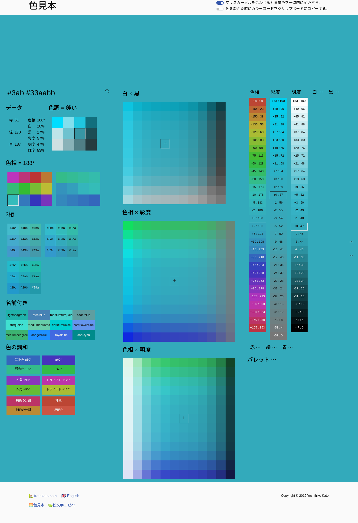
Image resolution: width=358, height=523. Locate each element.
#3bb (61, 228)
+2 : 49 (299, 210)
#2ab (24, 276)
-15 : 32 (299, 265)
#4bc (13, 228)
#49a (35, 250)
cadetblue (83, 315)
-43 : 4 (299, 320)
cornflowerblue (84, 325)
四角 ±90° (23, 380)
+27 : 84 (278, 132)
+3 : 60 (278, 179)
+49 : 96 (299, 109)
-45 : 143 (257, 171)
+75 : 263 (257, 280)
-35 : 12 (299, 304)
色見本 (36, 505)
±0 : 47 (299, 226)
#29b (24, 287)
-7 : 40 (299, 249)
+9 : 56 (299, 187)
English (70, 496)
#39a (72, 250)
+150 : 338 (257, 320)
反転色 (58, 410)
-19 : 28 (299, 273)
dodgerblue (39, 335)
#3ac (50, 239)
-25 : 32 (278, 273)
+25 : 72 (299, 155)
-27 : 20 (299, 288)
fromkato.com (43, 496)
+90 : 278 (257, 288)
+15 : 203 (257, 249)
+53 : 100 (299, 101)
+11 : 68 (278, 163)
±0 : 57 (278, 194)
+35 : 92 (278, 116)
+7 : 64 (278, 171)
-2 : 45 (299, 233)
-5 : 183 (257, 202)
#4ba (35, 228)
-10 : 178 (257, 194)
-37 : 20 (278, 296)
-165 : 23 (257, 109)
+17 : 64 (299, 171)
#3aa (72, 239)
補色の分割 (23, 400)
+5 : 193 (257, 233)
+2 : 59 (278, 187)
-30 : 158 (257, 179)
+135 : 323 (257, 312)
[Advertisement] (179, 49)
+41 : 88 (299, 124)
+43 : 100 (278, 101)
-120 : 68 (257, 132)
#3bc (50, 228)
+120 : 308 (257, 304)
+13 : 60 (299, 179)
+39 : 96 (278, 109)
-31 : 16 (299, 296)
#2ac (13, 276)
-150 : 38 (257, 116)
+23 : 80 (278, 140)
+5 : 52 (299, 194)
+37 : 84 (299, 132)
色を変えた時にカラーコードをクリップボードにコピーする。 (278, 9)
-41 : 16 (278, 304)
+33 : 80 (299, 140)
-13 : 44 (278, 249)
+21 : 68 (299, 163)
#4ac (13, 239)
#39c (50, 250)
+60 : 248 (257, 273)
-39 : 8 (299, 312)
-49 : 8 (278, 320)
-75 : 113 (257, 155)
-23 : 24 (299, 280)
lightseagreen (16, 315)
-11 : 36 (299, 257)
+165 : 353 (257, 327)
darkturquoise (61, 325)
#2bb (24, 265)
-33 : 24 (278, 288)
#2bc (13, 265)
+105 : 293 (257, 296)
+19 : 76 (278, 148)
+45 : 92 (299, 116)
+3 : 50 (299, 202)
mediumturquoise (61, 315)
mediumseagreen (17, 335)
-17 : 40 (278, 257)
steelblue (39, 315)
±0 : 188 (257, 218)
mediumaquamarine (39, 325)
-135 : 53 (257, 124)
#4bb (24, 228)
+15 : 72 (278, 155)
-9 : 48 (278, 241)
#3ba (72, 228)
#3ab (61, 239)
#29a (35, 287)
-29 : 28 (278, 280)
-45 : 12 (278, 312)
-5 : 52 (278, 226)
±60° (58, 359)
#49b (24, 250)
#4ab (24, 239)
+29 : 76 (299, 148)
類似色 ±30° (23, 359)
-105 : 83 (257, 140)
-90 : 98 (257, 148)
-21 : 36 (278, 265)
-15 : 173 (257, 187)
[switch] (220, 3)
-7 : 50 (278, 233)
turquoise (16, 325)
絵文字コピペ (61, 505)
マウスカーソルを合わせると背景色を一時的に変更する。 (274, 3)
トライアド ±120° (58, 380)
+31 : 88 (278, 124)
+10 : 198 (257, 241)
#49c (13, 250)
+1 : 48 (299, 218)
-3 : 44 (299, 241)
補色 (59, 400)
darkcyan (83, 335)
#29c (13, 287)
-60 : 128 (257, 163)
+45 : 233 (257, 265)
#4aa (35, 239)
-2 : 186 (257, 210)
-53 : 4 (278, 327)
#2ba (35, 265)
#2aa (35, 276)
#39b (61, 250)
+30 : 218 (257, 257)
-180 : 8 (257, 101)
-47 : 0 (299, 327)
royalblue (61, 335)
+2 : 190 (257, 226)
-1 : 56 (278, 202)
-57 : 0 (278, 335)
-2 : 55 (278, 210)
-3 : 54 (278, 218)
